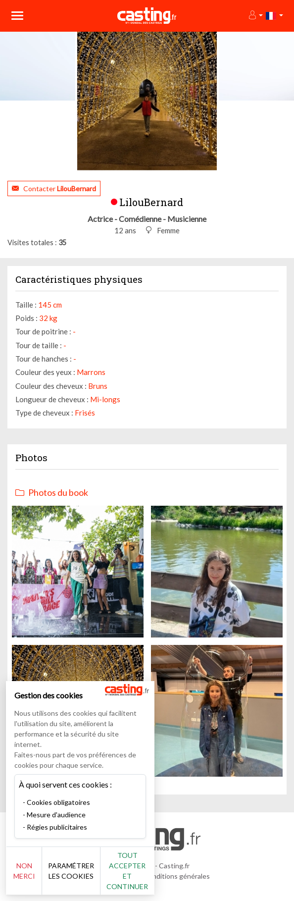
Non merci (24, 870)
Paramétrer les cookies (71, 870)
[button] (255, 15)
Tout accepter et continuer (127, 871)
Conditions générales (177, 876)
